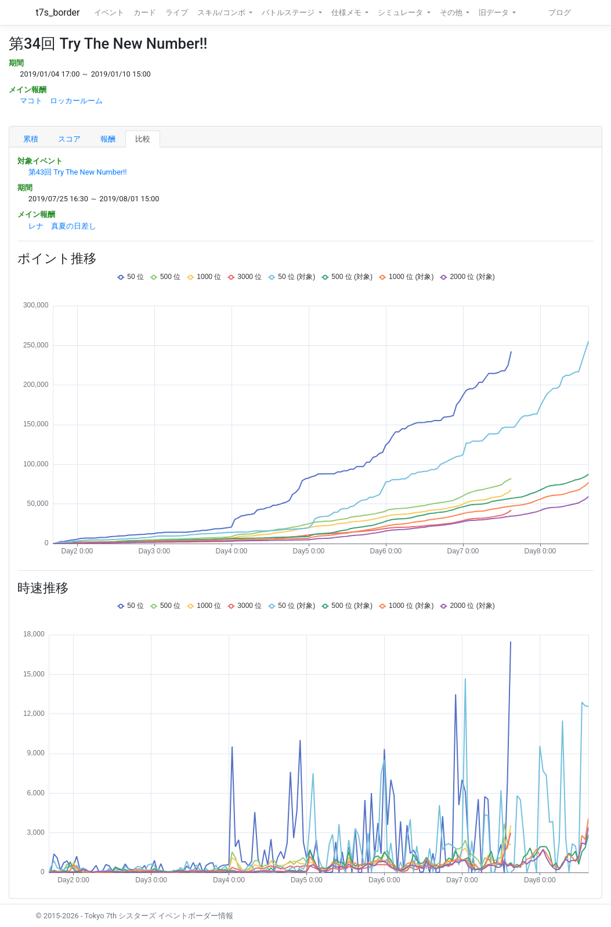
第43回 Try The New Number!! (77, 172)
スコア (69, 139)
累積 (30, 139)
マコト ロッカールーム (61, 100)
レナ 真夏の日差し (62, 226)
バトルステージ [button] (289, 12)
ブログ (559, 12)
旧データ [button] (495, 12)
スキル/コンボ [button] (222, 12)
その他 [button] (452, 12)
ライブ (176, 12)
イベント (109, 12)
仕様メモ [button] (347, 12)
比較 (142, 139)
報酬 (107, 139)
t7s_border (58, 12)
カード (144, 12)
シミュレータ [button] (401, 12)
